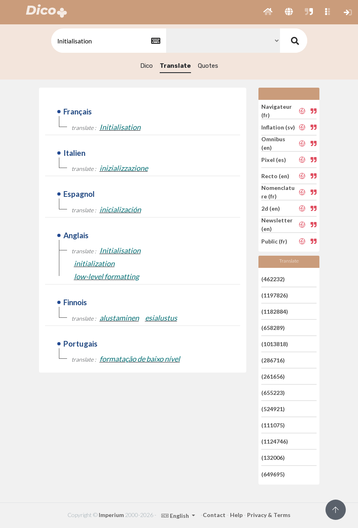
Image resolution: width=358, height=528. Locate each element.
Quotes (208, 65)
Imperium (111, 514)
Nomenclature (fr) (278, 192)
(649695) (273, 473)
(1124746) (274, 441)
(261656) (273, 376)
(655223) (273, 392)
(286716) (273, 360)
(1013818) (274, 344)
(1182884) (274, 311)
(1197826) (274, 295)
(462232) (273, 278)
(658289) (273, 327)
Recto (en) (275, 175)
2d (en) (270, 208)
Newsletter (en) (277, 224)
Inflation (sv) (278, 127)
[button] (268, 12)
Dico (146, 65)
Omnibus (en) (273, 143)
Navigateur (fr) (276, 111)
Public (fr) (274, 240)
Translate (175, 65)
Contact (214, 514)
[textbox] (108, 41)
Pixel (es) (273, 159)
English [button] (175, 515)
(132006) (273, 457)
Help (236, 514)
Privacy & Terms (269, 514)
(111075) (273, 425)
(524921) (273, 408)
